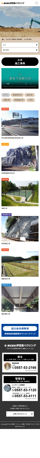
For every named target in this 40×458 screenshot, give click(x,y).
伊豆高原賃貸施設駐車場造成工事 (12, 138)
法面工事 (6, 100)
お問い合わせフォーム (20, 414)
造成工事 (29, 95)
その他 (30, 100)
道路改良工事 (17, 95)
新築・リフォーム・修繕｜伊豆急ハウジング (24, 424)
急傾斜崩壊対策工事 (8, 173)
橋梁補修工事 (5, 314)
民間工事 (4, 208)
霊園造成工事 (5, 279)
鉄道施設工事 (19, 100)
